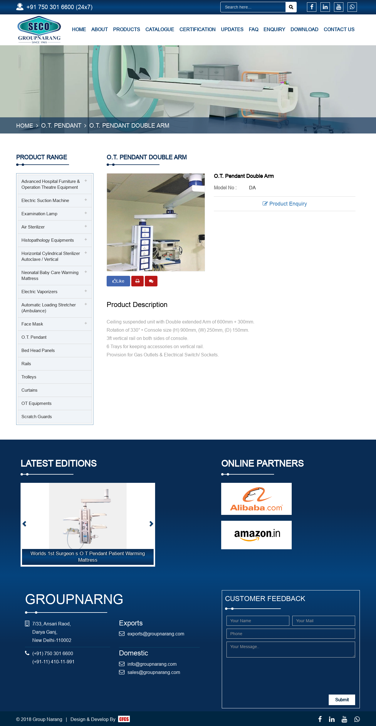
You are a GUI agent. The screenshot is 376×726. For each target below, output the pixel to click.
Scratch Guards (36, 415)
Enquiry (274, 29)
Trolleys (28, 376)
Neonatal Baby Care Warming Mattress (49, 274)
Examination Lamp (39, 213)
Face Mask (32, 323)
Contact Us (339, 29)
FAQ (253, 29)
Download (304, 29)
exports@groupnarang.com (155, 633)
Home (79, 29)
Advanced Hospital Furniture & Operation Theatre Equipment (50, 183)
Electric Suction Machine (45, 199)
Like (118, 280)
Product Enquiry (285, 203)
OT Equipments (36, 402)
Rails (26, 363)
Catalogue (159, 29)
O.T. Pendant (33, 336)
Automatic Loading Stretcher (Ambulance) (48, 307)
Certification (197, 29)
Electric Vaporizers (39, 290)
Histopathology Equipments (47, 239)
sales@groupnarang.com (153, 671)
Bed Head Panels (38, 349)
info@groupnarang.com (152, 663)
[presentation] (271, 671)
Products (126, 29)
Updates (232, 29)
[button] (24, 524)
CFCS (124, 718)
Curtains (29, 389)
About (99, 29)
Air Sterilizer (33, 226)
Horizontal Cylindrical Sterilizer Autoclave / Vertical (50, 255)
